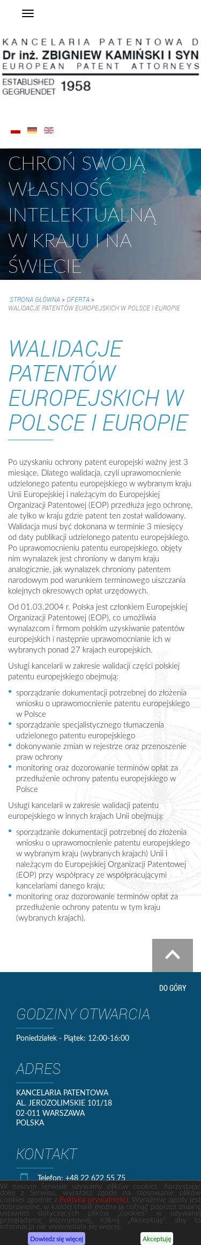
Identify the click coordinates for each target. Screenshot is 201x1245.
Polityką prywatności (93, 1201)
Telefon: (51, 1178)
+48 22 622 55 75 (95, 1178)
